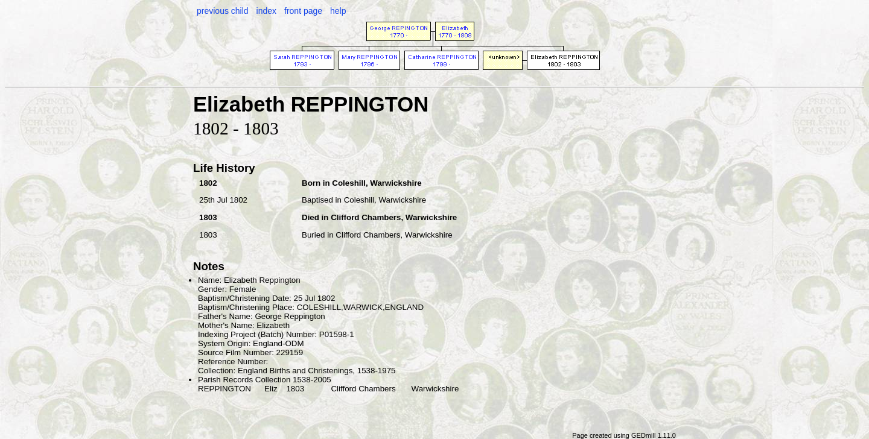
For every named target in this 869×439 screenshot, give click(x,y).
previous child (223, 11)
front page (303, 11)
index (266, 11)
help (338, 11)
